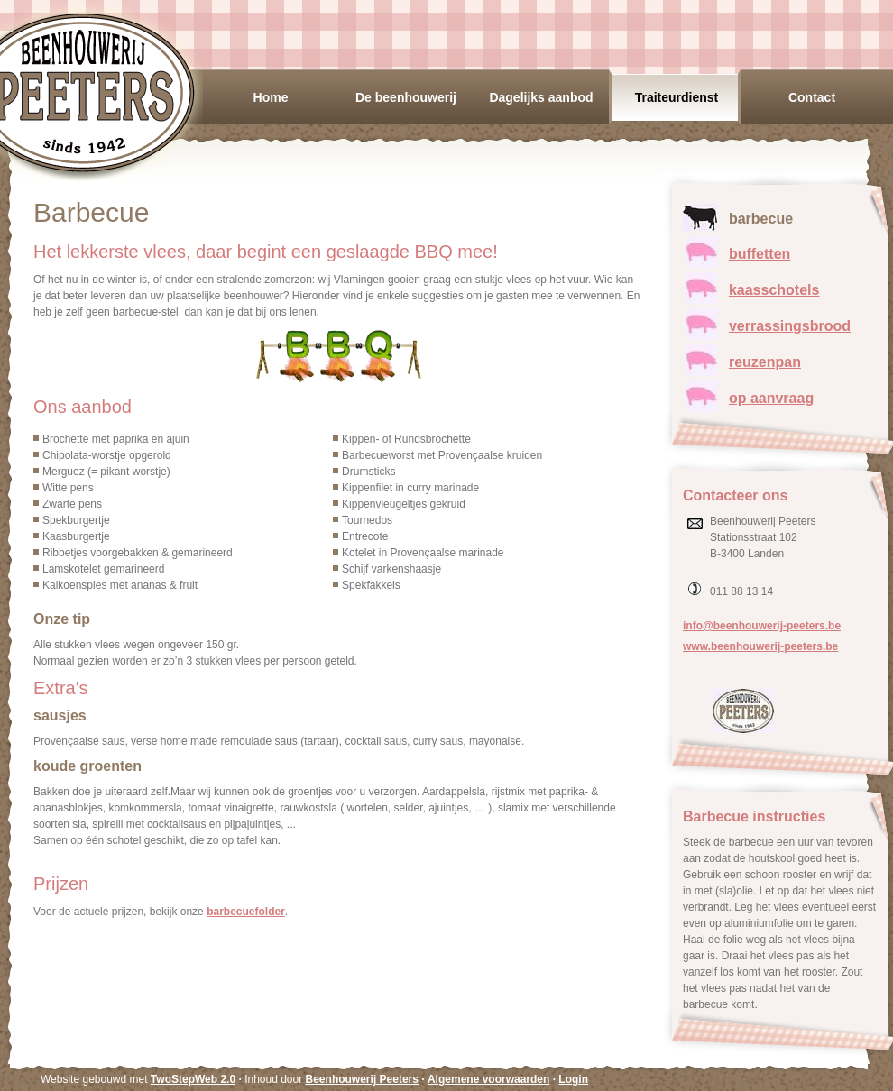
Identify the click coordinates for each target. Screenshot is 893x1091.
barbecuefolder (246, 911)
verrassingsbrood (790, 326)
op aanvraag (771, 398)
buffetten (759, 253)
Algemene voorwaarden (488, 1079)
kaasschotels (774, 290)
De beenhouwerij (405, 97)
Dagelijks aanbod (541, 97)
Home (271, 97)
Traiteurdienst (677, 97)
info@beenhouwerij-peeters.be (762, 625)
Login (573, 1079)
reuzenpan (765, 362)
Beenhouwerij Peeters (362, 1079)
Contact (811, 97)
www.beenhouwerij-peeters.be (760, 646)
